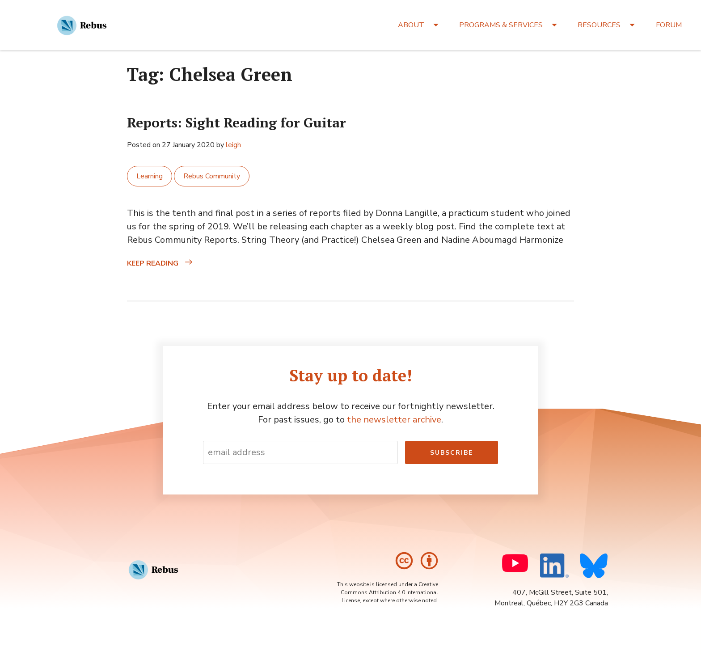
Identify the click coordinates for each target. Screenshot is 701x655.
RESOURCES (599, 25)
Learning (149, 176)
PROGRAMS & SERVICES (501, 25)
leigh (233, 145)
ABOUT (411, 25)
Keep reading (172, 263)
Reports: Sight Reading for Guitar (236, 122)
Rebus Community (211, 176)
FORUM (669, 25)
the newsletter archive (394, 420)
